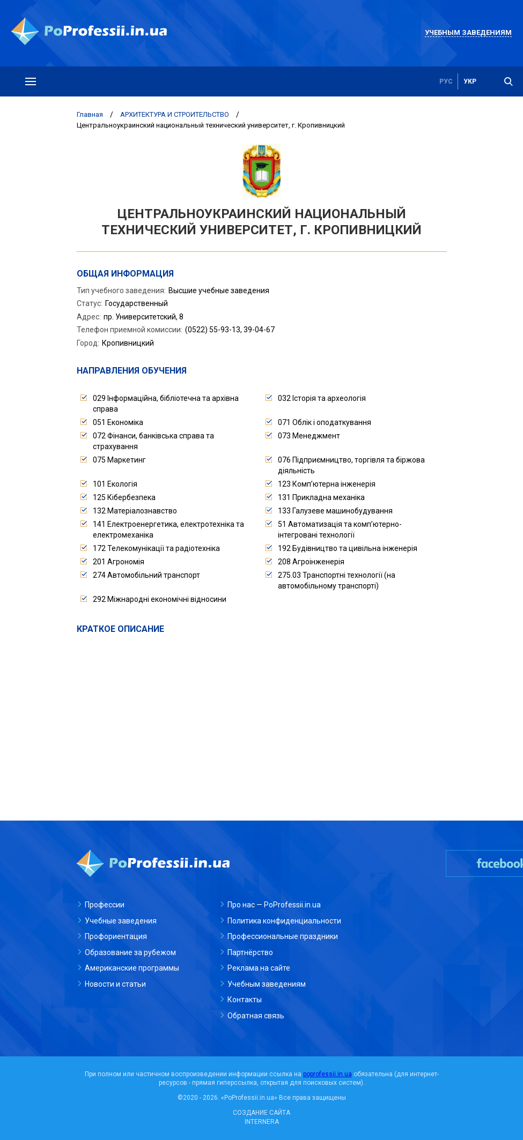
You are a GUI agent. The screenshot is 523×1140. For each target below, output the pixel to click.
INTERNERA (262, 1122)
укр (469, 81)
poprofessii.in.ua (327, 1074)
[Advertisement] (262, 715)
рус (446, 81)
